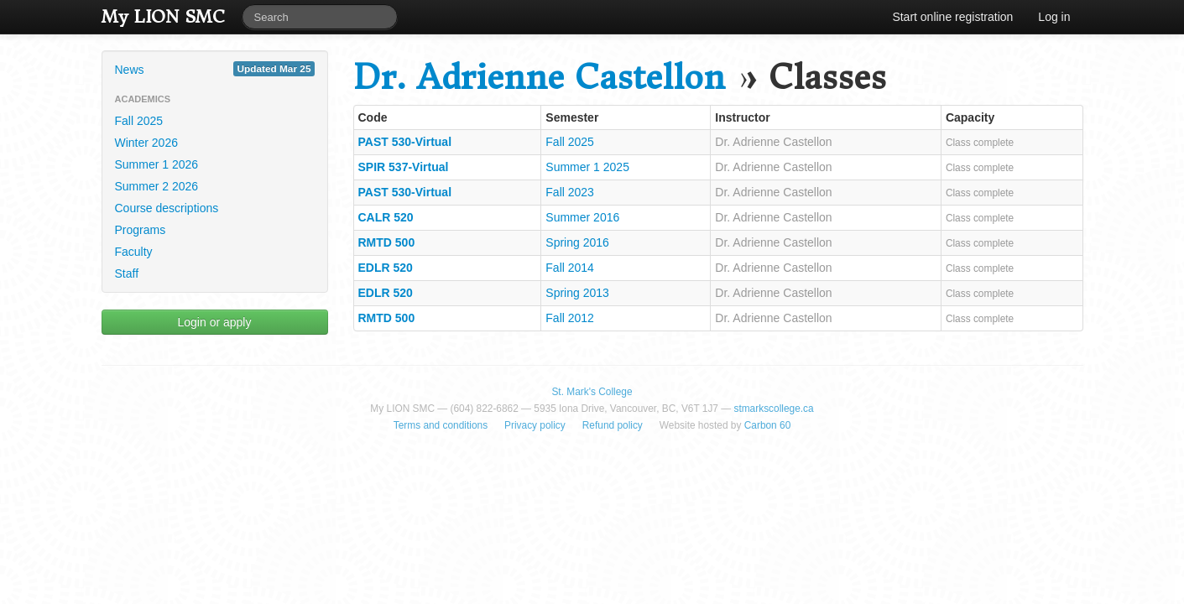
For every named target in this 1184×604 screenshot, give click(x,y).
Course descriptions (167, 208)
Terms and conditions (441, 425)
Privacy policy (535, 425)
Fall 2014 (569, 267)
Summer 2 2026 (157, 186)
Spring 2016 (577, 242)
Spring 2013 (577, 292)
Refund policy (612, 425)
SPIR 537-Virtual (403, 167)
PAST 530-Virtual (405, 141)
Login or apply (215, 322)
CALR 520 (386, 217)
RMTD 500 (386, 242)
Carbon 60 (767, 425)
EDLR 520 (385, 267)
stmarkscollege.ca (773, 408)
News (215, 68)
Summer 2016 (582, 217)
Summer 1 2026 (157, 164)
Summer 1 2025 (587, 167)
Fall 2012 (569, 318)
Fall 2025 (139, 121)
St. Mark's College (591, 392)
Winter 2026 (146, 142)
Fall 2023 (569, 192)
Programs (140, 230)
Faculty (134, 251)
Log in (1054, 16)
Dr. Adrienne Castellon (539, 77)
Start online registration (952, 16)
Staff (127, 273)
